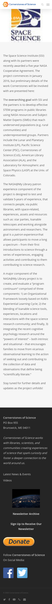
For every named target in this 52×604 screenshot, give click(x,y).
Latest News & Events (17, 474)
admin (9, 24)
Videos (7, 480)
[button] (48, 4)
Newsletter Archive (26, 514)
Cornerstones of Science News (30, 29)
